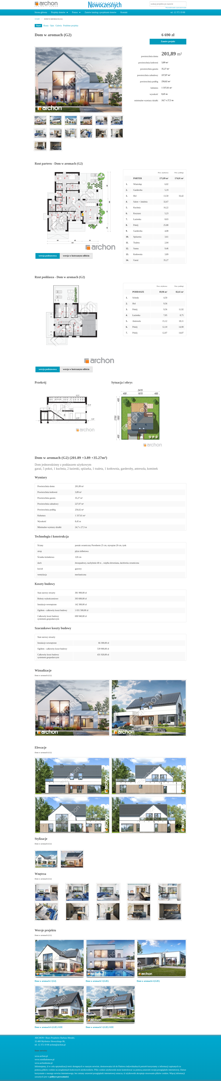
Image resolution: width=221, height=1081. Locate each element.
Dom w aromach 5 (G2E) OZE (100, 1027)
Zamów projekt (168, 41)
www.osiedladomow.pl (44, 1059)
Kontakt (123, 12)
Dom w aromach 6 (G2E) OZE (49, 1027)
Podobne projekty (70, 25)
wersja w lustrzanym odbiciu (76, 256)
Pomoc (75, 12)
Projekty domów (58, 12)
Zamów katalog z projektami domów (100, 12)
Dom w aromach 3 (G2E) (97, 981)
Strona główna (41, 12)
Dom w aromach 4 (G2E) (148, 981)
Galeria (58, 25)
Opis (52, 25)
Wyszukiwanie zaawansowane (175, 7)
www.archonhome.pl (44, 1063)
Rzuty (45, 25)
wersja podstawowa (48, 256)
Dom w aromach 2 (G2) (45, 981)
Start (38, 25)
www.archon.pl (41, 1056)
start (37, 19)
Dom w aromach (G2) (53, 19)
